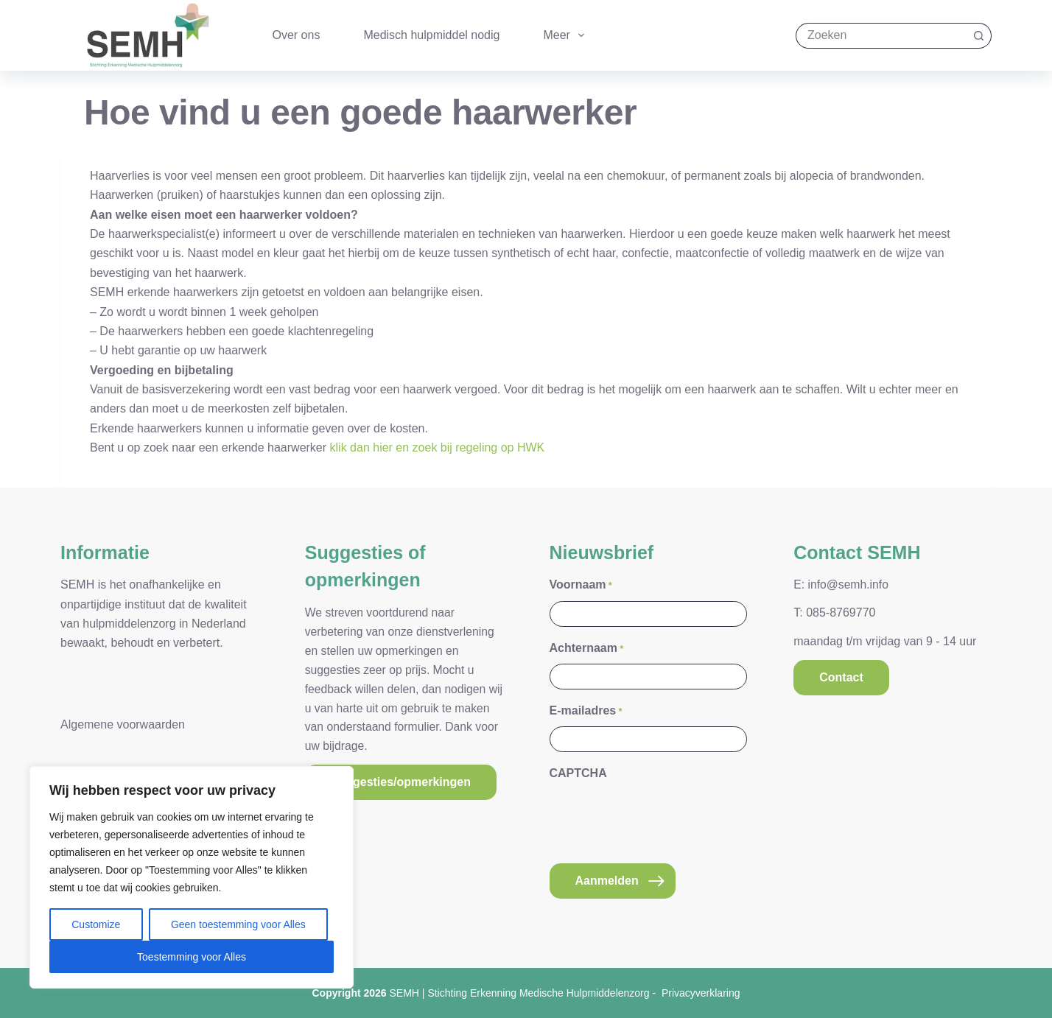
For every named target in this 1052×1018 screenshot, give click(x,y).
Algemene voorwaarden (122, 724)
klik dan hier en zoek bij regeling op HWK (437, 447)
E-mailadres (586, 711)
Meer (566, 35)
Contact (841, 677)
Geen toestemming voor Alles (238, 924)
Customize (95, 924)
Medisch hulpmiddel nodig (431, 35)
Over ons (296, 35)
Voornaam (581, 585)
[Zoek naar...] (881, 36)
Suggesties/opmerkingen (401, 782)
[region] (191, 877)
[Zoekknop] (979, 36)
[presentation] (662, 818)
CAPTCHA (578, 773)
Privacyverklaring (701, 993)
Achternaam (587, 648)
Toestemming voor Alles (191, 957)
